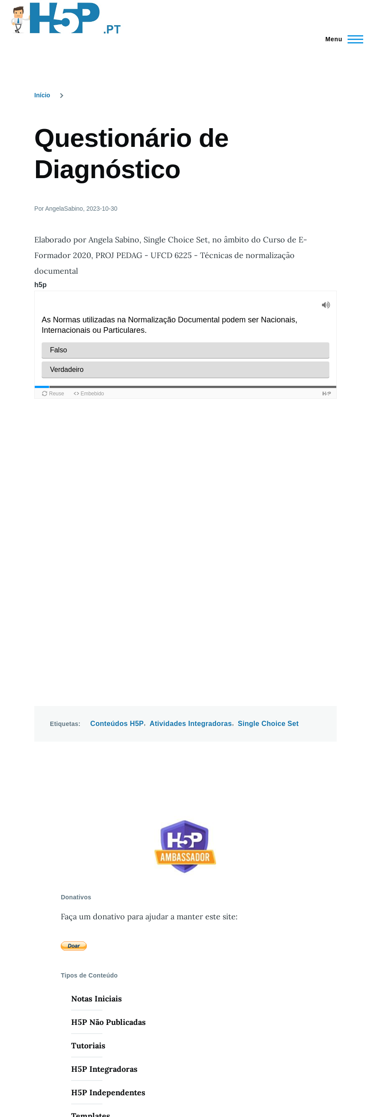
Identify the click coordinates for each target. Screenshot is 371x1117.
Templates (90, 840)
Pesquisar (89, 879)
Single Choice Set (268, 447)
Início (42, 95)
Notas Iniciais (96, 723)
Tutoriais (88, 770)
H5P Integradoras (104, 793)
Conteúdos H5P (117, 447)
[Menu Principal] (342, 39)
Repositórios (94, 926)
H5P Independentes (108, 817)
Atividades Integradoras (191, 447)
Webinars (88, 950)
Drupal (94, 1081)
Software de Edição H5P (116, 903)
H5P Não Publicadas (108, 746)
